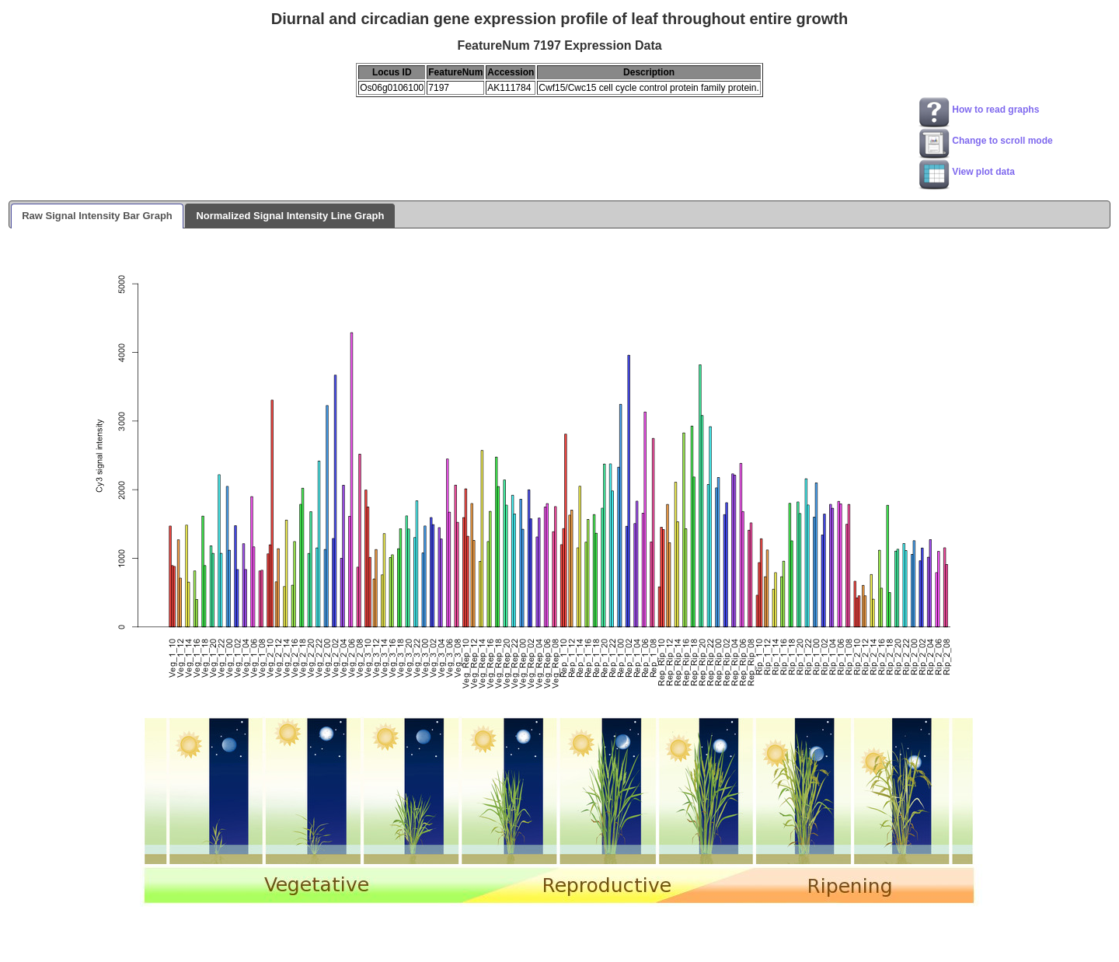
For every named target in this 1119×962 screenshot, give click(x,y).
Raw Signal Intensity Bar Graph (97, 215)
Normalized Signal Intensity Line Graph (290, 215)
